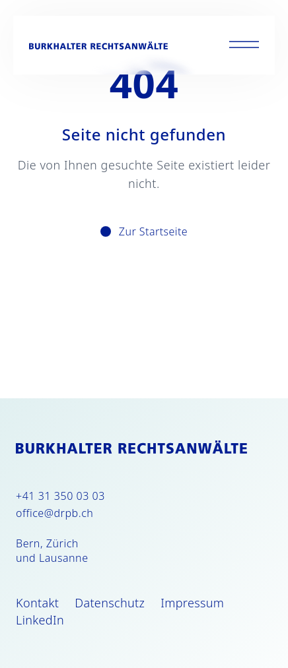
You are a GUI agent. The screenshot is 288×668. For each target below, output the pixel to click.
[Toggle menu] (244, 45)
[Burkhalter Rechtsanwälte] (98, 45)
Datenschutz (110, 603)
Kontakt (37, 603)
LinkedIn (40, 620)
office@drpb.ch (54, 513)
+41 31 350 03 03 (60, 496)
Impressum (192, 603)
